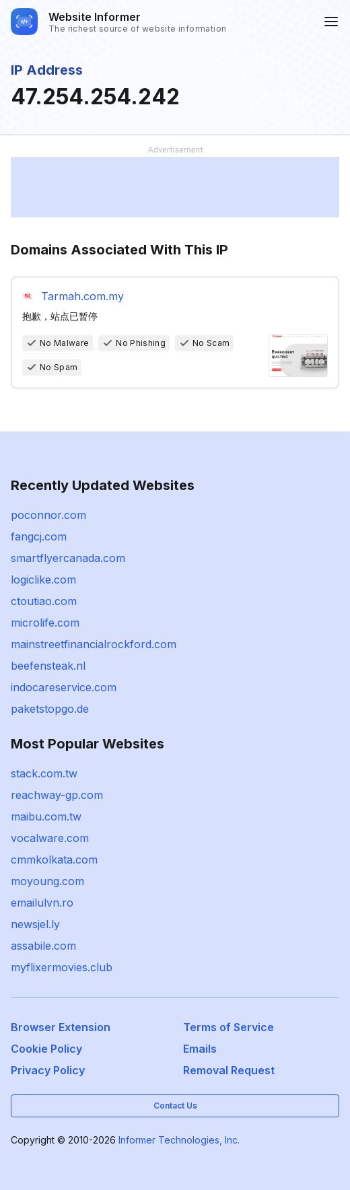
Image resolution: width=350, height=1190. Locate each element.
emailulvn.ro (42, 902)
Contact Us (175, 1105)
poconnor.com (48, 515)
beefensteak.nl (48, 665)
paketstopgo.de (50, 708)
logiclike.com (43, 579)
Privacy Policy (48, 1070)
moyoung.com (47, 881)
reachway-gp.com (57, 795)
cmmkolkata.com (54, 859)
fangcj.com (39, 536)
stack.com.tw (44, 773)
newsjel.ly (35, 924)
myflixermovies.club (61, 967)
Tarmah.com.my (82, 296)
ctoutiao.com (44, 601)
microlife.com (45, 622)
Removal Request (229, 1070)
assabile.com (43, 945)
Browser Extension (60, 1027)
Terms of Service (228, 1027)
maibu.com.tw (46, 816)
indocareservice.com (63, 687)
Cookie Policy (46, 1048)
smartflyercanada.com (68, 558)
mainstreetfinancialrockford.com (93, 644)
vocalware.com (50, 838)
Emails (200, 1048)
